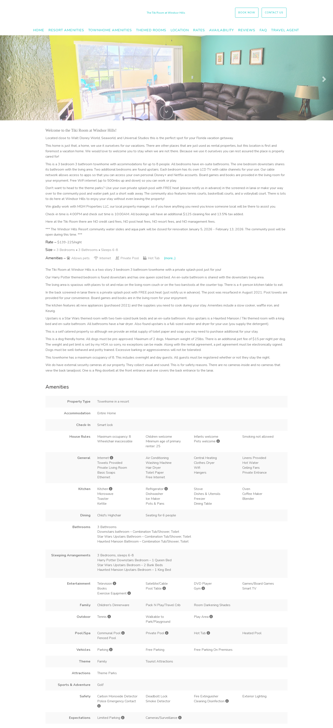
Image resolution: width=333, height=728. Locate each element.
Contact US (274, 12)
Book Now (246, 12)
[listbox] (166, 77)
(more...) (170, 258)
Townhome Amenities (110, 30)
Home (38, 30)
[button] (8, 77)
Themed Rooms (151, 30)
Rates (199, 30)
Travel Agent (285, 30)
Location (180, 30)
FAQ (263, 30)
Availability (221, 30)
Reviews (246, 30)
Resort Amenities (66, 30)
